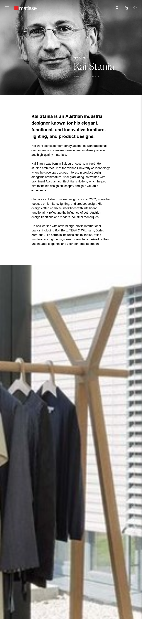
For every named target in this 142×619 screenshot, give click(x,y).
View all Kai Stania (86, 77)
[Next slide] (132, 503)
